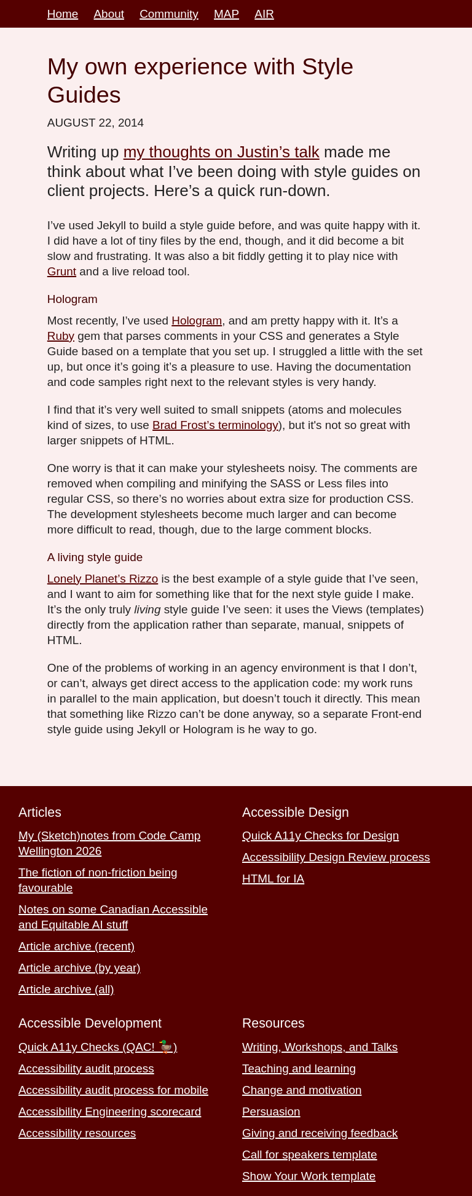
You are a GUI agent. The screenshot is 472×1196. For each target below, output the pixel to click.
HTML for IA (273, 878)
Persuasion (271, 1111)
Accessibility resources (77, 1133)
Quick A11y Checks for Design (320, 835)
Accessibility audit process (86, 1068)
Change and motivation (301, 1090)
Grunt (61, 271)
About (109, 13)
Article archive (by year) (79, 967)
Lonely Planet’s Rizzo (102, 578)
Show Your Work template (309, 1176)
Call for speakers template (309, 1154)
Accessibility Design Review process (336, 857)
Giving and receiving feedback (320, 1133)
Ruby (60, 335)
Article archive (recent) (76, 946)
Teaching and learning (299, 1068)
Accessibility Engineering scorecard (109, 1111)
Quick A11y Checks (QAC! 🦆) (97, 1047)
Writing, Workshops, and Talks (320, 1047)
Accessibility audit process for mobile (113, 1090)
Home (62, 13)
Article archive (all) (66, 989)
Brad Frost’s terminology (215, 425)
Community (169, 13)
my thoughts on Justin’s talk (222, 152)
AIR (264, 13)
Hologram (196, 320)
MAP (226, 13)
